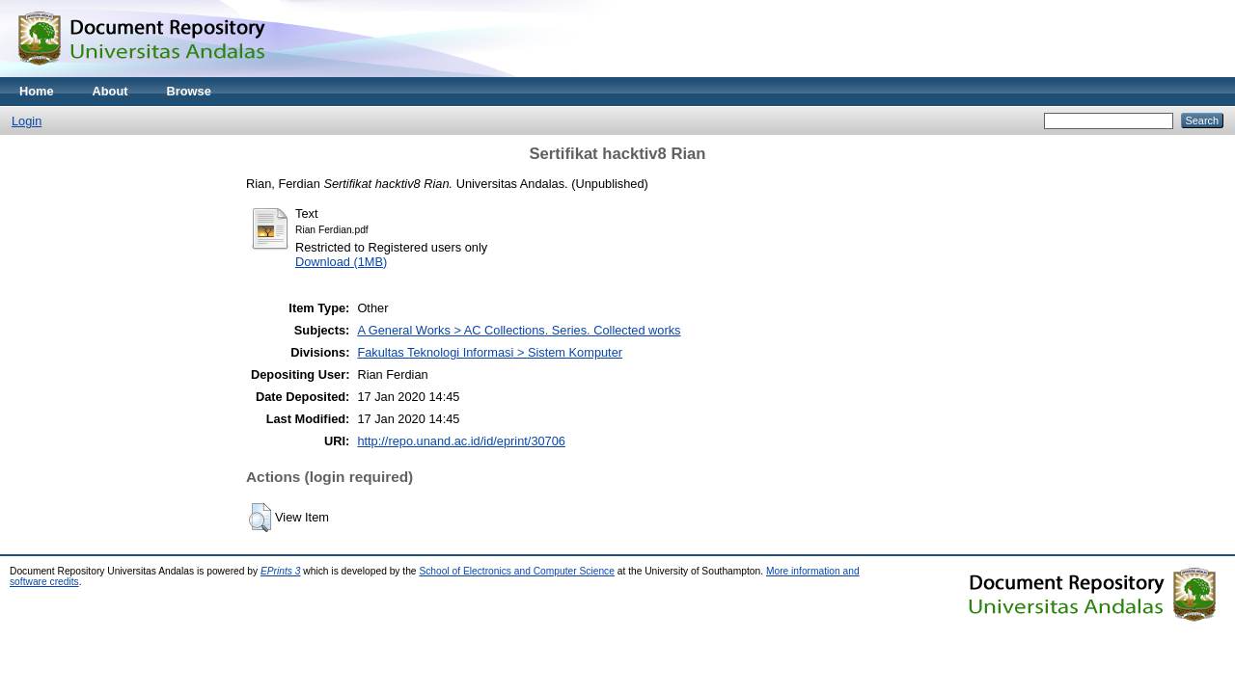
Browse (189, 91)
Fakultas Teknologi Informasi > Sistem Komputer (489, 352)
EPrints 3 (281, 571)
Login (26, 121)
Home (36, 91)
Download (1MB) (341, 261)
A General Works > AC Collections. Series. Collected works (518, 330)
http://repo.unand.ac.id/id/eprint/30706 (461, 441)
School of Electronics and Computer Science (517, 571)
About (110, 91)
